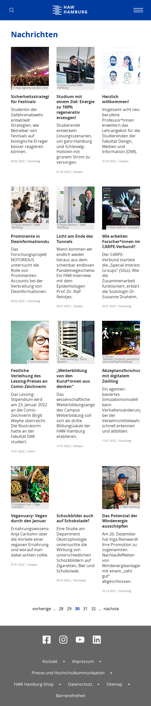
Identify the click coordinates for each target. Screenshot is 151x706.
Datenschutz (80, 684)
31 (85, 608)
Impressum (83, 661)
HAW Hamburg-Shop (33, 684)
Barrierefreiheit (70, 695)
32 (93, 608)
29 (69, 608)
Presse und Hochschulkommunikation (68, 673)
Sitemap (114, 684)
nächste (111, 608)
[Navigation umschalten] (137, 10)
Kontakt (50, 661)
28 (61, 608)
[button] (13, 10)
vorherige (41, 608)
